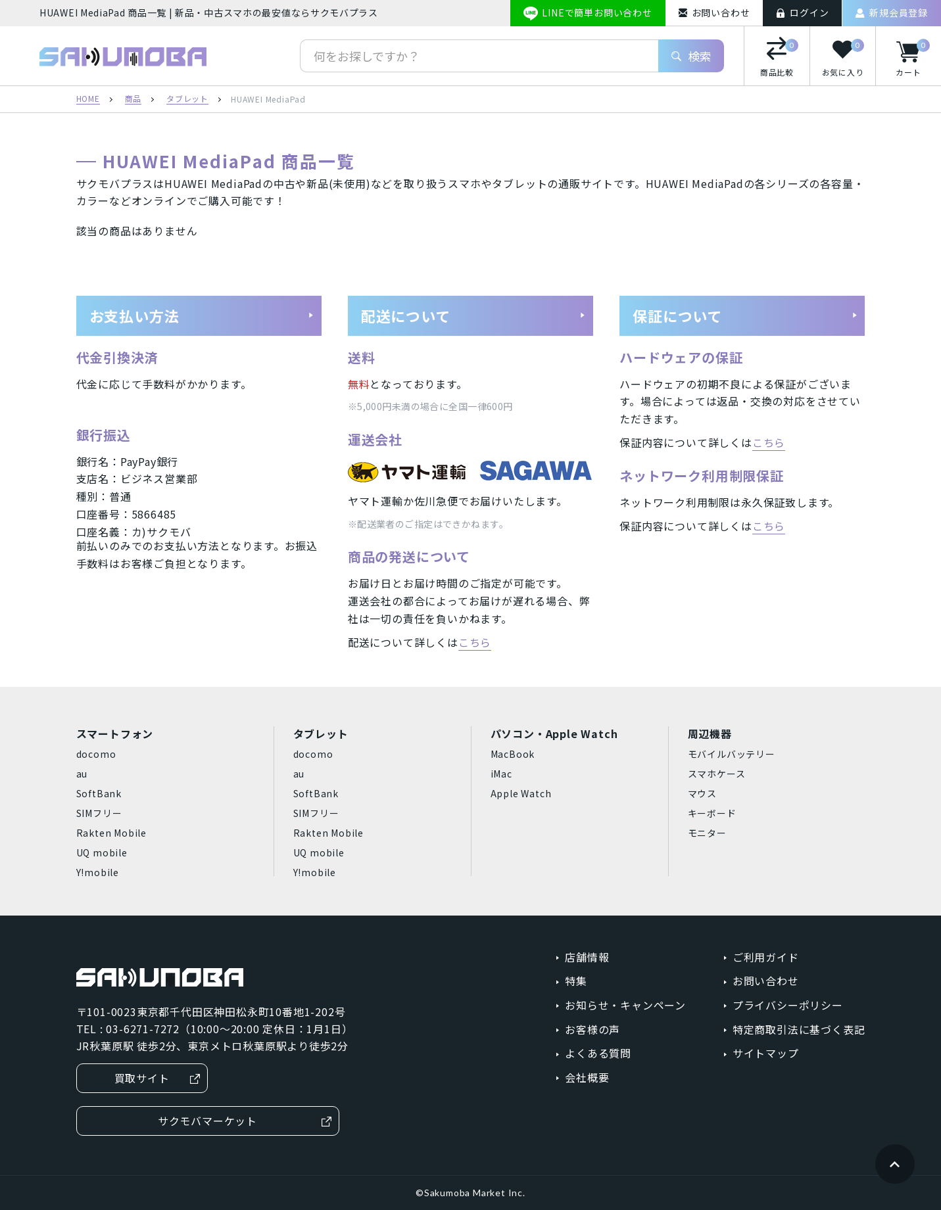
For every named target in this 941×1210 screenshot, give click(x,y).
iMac (501, 773)
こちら (474, 642)
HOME (88, 99)
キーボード (712, 813)
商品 (133, 99)
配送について (473, 315)
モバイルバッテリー (731, 753)
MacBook (513, 753)
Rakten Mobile (111, 832)
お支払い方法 (201, 315)
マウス (702, 793)
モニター (707, 832)
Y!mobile (97, 872)
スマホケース (717, 773)
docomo (96, 753)
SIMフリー (99, 813)
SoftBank (99, 793)
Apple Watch (521, 793)
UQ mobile (102, 852)
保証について (745, 315)
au (82, 773)
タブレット (187, 99)
